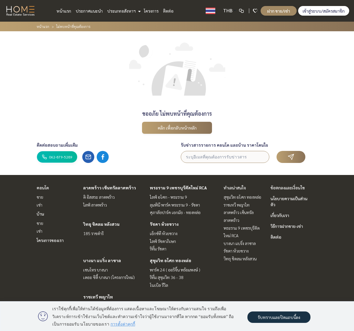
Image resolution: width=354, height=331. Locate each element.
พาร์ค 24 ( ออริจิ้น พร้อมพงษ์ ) (175, 269)
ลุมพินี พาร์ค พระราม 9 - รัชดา (175, 204)
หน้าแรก (63, 11)
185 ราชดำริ (93, 233)
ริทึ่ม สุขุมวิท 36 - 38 (166, 277)
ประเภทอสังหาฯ (123, 11)
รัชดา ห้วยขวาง (164, 224)
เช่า (39, 204)
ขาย (40, 197)
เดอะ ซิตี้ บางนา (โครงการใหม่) (109, 277)
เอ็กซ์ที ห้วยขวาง (163, 233)
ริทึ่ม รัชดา (158, 248)
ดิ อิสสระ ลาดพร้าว (99, 197)
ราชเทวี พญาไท (98, 296)
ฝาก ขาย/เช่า (278, 11)
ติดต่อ (168, 11)
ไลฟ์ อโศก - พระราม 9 (168, 197)
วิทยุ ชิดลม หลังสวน (101, 224)
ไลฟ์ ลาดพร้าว (95, 204)
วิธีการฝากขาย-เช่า (287, 226)
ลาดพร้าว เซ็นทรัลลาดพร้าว (109, 187)
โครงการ (151, 11)
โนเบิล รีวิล (159, 285)
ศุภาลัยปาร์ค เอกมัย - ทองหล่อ (175, 212)
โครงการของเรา (50, 240)
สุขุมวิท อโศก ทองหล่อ (170, 260)
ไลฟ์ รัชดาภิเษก (163, 241)
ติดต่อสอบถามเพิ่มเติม (57, 145)
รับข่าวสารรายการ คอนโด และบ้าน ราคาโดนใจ (224, 145)
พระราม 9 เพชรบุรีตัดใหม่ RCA (178, 187)
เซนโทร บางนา (95, 269)
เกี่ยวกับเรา (280, 215)
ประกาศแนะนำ (89, 11)
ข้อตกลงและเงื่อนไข (288, 187)
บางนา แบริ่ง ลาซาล (102, 260)
